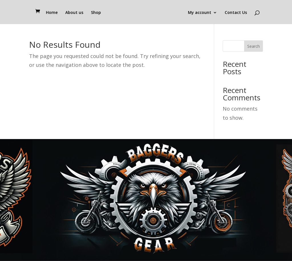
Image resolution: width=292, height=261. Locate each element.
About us (74, 13)
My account (199, 13)
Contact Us (236, 13)
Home (52, 13)
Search (253, 46)
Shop (96, 13)
